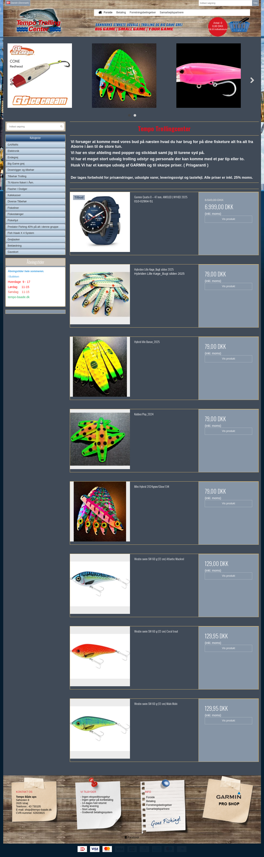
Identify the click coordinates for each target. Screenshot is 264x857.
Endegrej (13, 157)
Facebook (132, 837)
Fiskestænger (16, 214)
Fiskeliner (13, 207)
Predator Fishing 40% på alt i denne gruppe (33, 226)
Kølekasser (14, 195)
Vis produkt (228, 219)
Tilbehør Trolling (17, 176)
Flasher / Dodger (17, 189)
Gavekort (13, 251)
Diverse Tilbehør (17, 201)
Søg (255, 3)
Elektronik (13, 150)
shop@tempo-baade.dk (38, 809)
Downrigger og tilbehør (21, 169)
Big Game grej (16, 163)
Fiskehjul (13, 220)
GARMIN (13, 144)
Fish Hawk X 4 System (21, 233)
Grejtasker (14, 239)
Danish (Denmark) (18, 3)
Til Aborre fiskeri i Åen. (21, 182)
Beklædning (15, 245)
